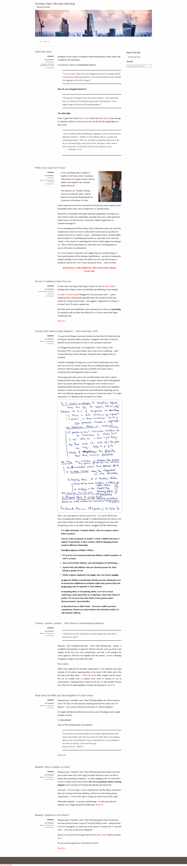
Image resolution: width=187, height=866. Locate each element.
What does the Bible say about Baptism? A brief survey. (64, 695)
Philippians (43, 65)
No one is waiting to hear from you (53, 281)
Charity (46, 180)
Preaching (51, 291)
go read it (103, 835)
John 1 (83, 118)
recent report (70, 74)
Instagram (44, 64)
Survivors (51, 181)
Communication (42, 291)
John (49, 64)
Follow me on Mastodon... (6, 865)
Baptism (42, 341)
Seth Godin (109, 286)
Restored (70, 185)
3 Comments (50, 343)
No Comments (49, 67)
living (52, 64)
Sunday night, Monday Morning (55, 3)
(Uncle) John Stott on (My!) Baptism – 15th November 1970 (66, 331)
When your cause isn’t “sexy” (50, 167)
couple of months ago (68, 294)
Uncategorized (49, 62)
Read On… (62, 321)
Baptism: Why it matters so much (52, 767)
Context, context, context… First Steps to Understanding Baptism (69, 623)
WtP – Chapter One (44, 41)
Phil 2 (107, 118)
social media (50, 65)
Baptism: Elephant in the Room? (52, 815)
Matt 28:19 (88, 675)
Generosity (50, 178)
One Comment (49, 779)
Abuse (42, 180)
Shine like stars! (43, 51)
